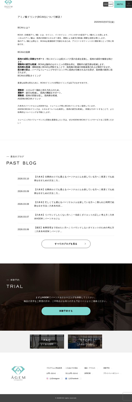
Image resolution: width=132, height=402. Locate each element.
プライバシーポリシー (111, 373)
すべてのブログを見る (66, 244)
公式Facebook (71, 378)
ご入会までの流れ (71, 368)
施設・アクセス (89, 368)
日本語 (106, 4)
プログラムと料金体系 (54, 368)
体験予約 (120, 4)
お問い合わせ (51, 373)
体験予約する (66, 311)
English (111, 4)
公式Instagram (53, 378)
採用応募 (87, 373)
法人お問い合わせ (71, 373)
